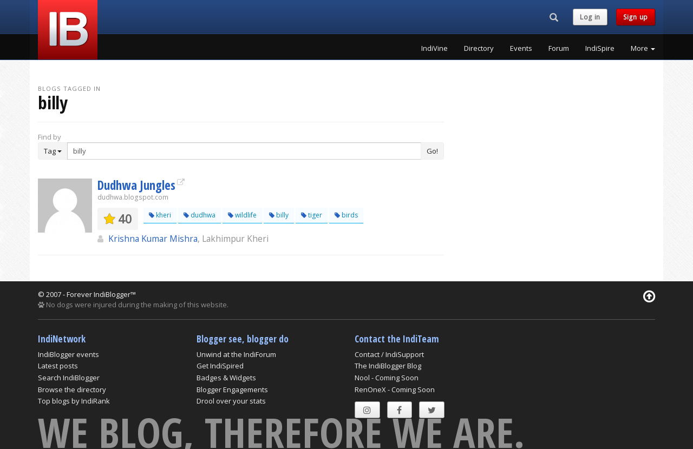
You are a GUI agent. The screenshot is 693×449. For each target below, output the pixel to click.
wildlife (242, 215)
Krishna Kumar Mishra (153, 239)
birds (346, 215)
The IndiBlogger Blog (388, 366)
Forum (558, 48)
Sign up (635, 17)
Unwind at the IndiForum (236, 354)
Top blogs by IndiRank (74, 401)
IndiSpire (599, 48)
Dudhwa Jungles (136, 185)
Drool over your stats (231, 401)
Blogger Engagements (232, 389)
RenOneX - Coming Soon (395, 389)
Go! (432, 151)
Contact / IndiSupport (389, 354)
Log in (590, 17)
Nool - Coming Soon (387, 377)
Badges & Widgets (226, 377)
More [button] (643, 48)
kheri (160, 215)
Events (521, 48)
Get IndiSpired (220, 366)
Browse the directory (72, 389)
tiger (311, 215)
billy (279, 215)
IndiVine (434, 48)
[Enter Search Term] (244, 151)
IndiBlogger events (68, 354)
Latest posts (58, 366)
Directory (479, 48)
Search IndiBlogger (69, 377)
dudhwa (199, 215)
